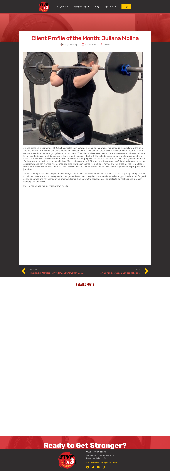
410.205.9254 (92, 462)
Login (126, 6)
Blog (97, 6)
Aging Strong (81, 6)
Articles (106, 44)
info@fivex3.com (109, 462)
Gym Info (110, 6)
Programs (62, 6)
